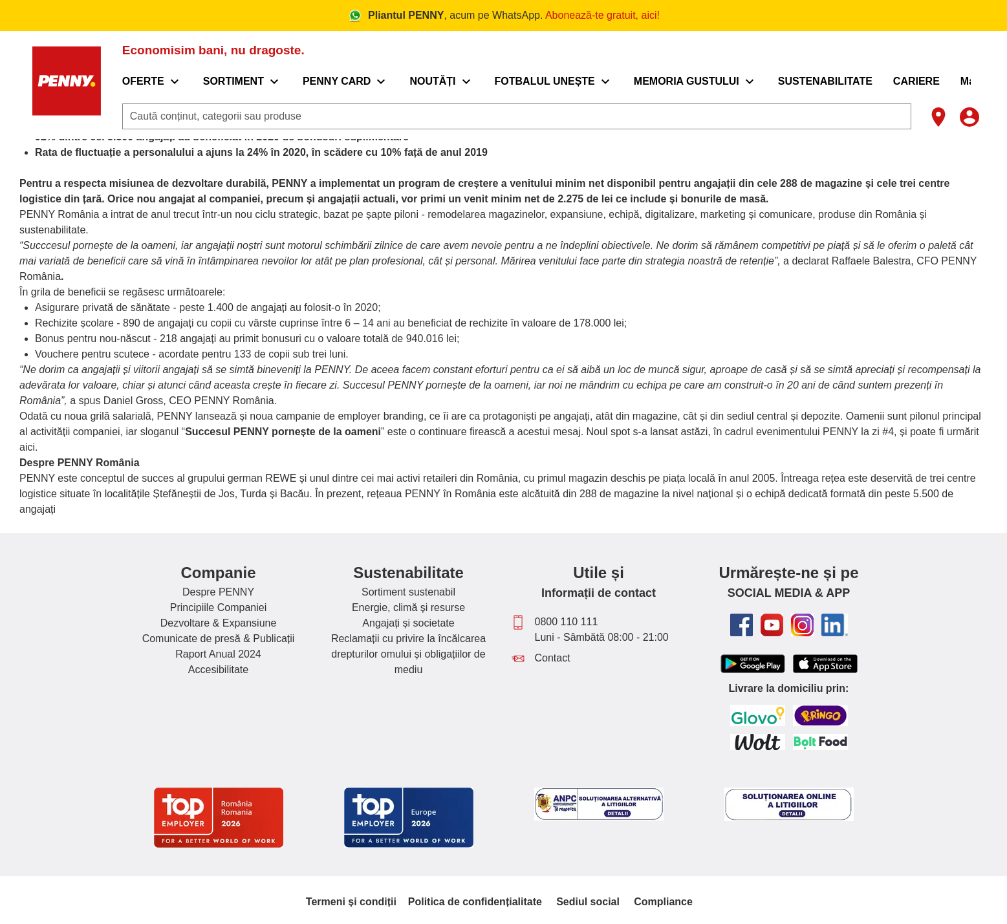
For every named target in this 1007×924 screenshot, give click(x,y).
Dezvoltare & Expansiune (218, 623)
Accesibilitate (218, 669)
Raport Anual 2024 (218, 654)
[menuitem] (160, 81)
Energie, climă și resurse (408, 607)
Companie (217, 572)
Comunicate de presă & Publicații (218, 638)
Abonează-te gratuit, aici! (602, 15)
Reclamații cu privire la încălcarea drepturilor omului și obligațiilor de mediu (408, 654)
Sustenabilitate (408, 572)
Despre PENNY (218, 591)
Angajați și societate (408, 623)
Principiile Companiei (218, 607)
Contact (552, 657)
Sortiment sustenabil (408, 591)
